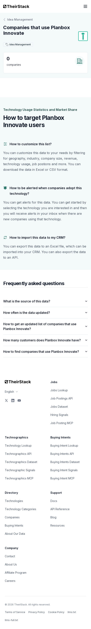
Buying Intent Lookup (64, 445)
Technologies (14, 501)
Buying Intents (14, 525)
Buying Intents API (62, 453)
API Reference (60, 509)
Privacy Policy (36, 612)
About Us (11, 564)
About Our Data (15, 533)
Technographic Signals (20, 470)
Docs (53, 501)
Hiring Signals (59, 414)
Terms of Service (15, 612)
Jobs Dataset (59, 406)
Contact (10, 556)
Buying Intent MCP (62, 478)
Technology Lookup (18, 445)
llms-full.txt (11, 620)
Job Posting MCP (61, 423)
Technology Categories (20, 509)
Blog (53, 517)
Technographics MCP (19, 478)
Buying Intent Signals (64, 470)
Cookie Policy (56, 612)
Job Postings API (61, 398)
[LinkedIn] (12, 400)
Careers (10, 580)
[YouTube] (19, 400)
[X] (6, 400)
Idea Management (18, 20)
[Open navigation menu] (85, 6)
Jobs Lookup (59, 390)
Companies (12, 517)
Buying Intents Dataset (65, 462)
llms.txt (72, 612)
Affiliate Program (15, 572)
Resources (57, 525)
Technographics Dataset (21, 462)
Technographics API (18, 453)
